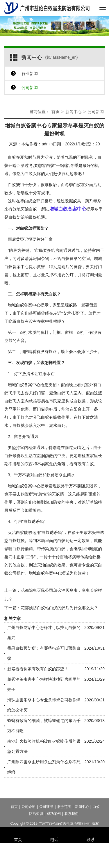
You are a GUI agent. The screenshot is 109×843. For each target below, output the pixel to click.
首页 (55, 111)
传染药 (27, 548)
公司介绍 (28, 815)
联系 (91, 831)
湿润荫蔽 (45, 455)
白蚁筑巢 (69, 258)
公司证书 (46, 815)
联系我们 (71, 822)
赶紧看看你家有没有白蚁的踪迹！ (37, 668)
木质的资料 (38, 332)
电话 (54, 831)
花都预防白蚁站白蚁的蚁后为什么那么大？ (59, 607)
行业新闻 (30, 73)
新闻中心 (73, 111)
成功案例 (54, 822)
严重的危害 (18, 409)
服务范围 (64, 815)
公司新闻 (30, 87)
